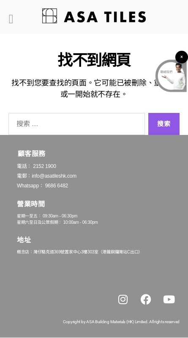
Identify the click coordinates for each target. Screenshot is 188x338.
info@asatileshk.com (54, 176)
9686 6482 (56, 186)
